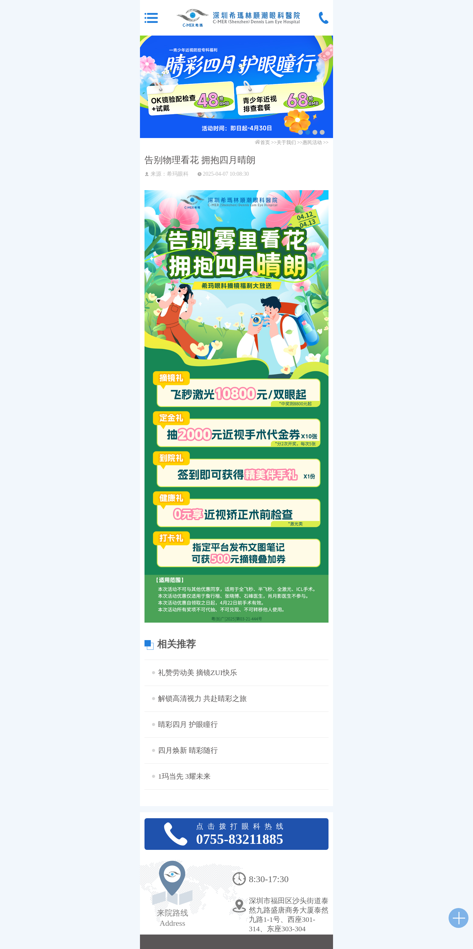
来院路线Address (172, 918)
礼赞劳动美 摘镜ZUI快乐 (197, 673)
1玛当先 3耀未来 (184, 776)
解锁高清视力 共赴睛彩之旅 (202, 698)
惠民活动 (312, 142)
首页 (265, 142)
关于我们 (286, 142)
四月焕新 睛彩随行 (188, 750)
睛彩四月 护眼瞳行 (188, 724)
